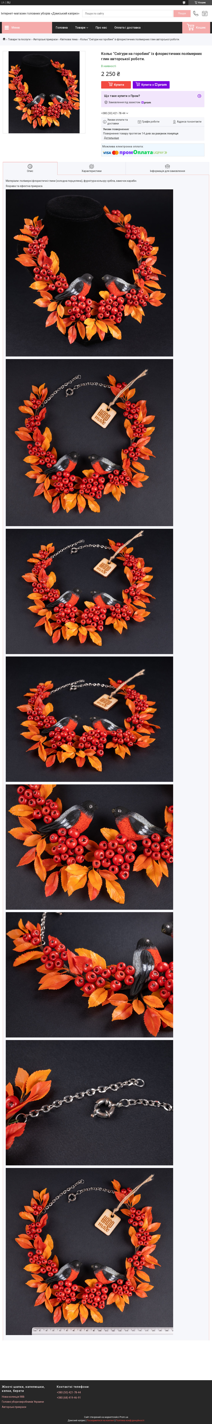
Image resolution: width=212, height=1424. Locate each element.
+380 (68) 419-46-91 (69, 1397)
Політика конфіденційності (130, 1420)
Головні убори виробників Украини (23, 1401)
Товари (80, 27)
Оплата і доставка (127, 27)
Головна (62, 27)
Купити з (154, 85)
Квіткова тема (69, 39)
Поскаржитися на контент (100, 1420)
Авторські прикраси (45, 39)
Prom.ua (124, 1417)
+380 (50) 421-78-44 (69, 1392)
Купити (119, 85)
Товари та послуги (19, 39)
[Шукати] (182, 13)
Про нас (101, 27)
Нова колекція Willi (13, 1396)
